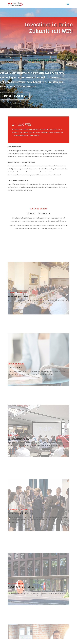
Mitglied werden (14, 96)
